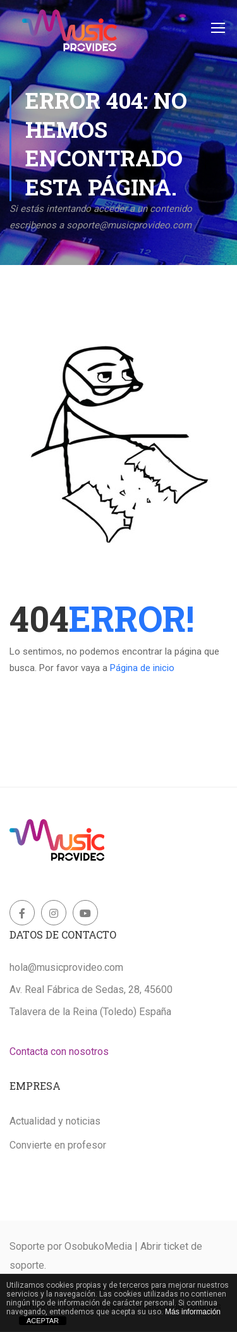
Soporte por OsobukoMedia (70, 1246)
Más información (193, 1311)
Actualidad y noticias (54, 1121)
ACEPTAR (43, 1320)
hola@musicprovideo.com (66, 967)
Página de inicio (142, 668)
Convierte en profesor (57, 1145)
